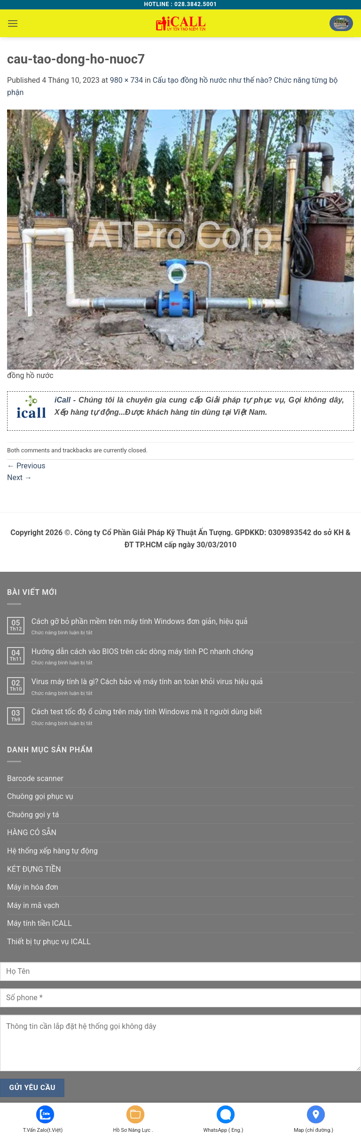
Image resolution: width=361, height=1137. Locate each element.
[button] (12, 23)
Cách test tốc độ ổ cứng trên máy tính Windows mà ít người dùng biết (146, 711)
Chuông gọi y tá (33, 814)
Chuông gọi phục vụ (40, 796)
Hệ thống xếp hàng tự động (52, 850)
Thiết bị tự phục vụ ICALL (49, 941)
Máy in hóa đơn (32, 887)
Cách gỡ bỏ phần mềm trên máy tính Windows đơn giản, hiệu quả (139, 621)
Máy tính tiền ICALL (39, 923)
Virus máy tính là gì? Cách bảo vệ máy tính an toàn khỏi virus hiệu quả (147, 681)
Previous (26, 465)
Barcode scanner (35, 778)
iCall (63, 400)
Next (19, 477)
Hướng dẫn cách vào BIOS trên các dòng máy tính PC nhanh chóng (142, 651)
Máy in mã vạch (33, 905)
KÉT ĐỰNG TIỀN (34, 869)
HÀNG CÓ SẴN (31, 832)
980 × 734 (126, 80)
